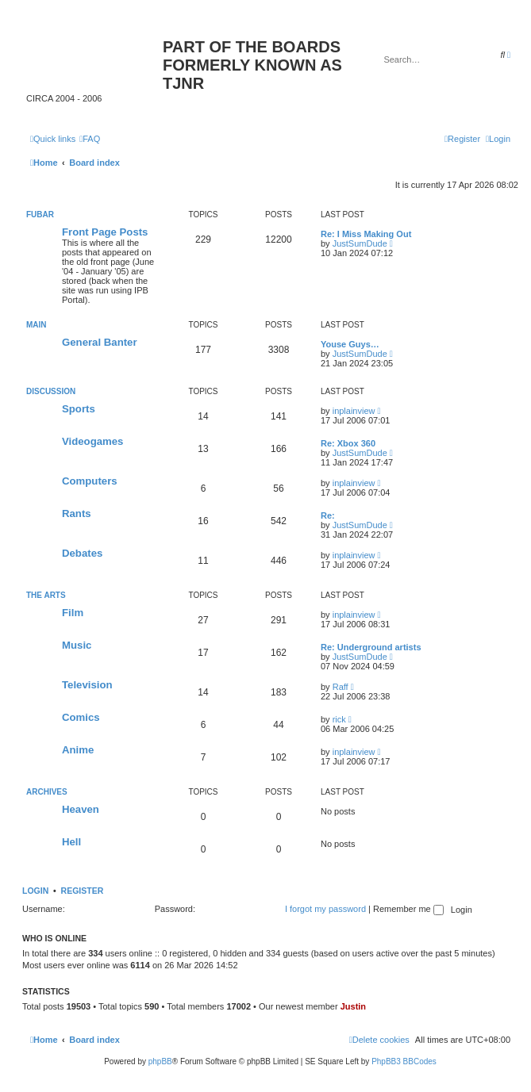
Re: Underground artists (371, 647)
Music (76, 645)
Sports (78, 409)
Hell (71, 842)
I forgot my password (325, 909)
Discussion (50, 391)
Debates (82, 553)
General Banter (99, 342)
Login (35, 890)
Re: (328, 515)
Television (87, 685)
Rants (76, 513)
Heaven (80, 809)
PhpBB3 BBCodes (404, 1061)
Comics (81, 717)
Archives (46, 791)
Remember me (408, 909)
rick (339, 719)
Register (82, 890)
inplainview (354, 411)
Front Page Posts (105, 232)
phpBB (160, 1061)
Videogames (92, 441)
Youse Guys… (350, 344)
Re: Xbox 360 (348, 443)
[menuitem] (89, 138)
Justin (353, 1006)
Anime (78, 750)
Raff (340, 687)
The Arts (46, 595)
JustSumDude (360, 243)
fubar (40, 214)
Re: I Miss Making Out (366, 234)
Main (36, 324)
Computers (89, 481)
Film (72, 613)
